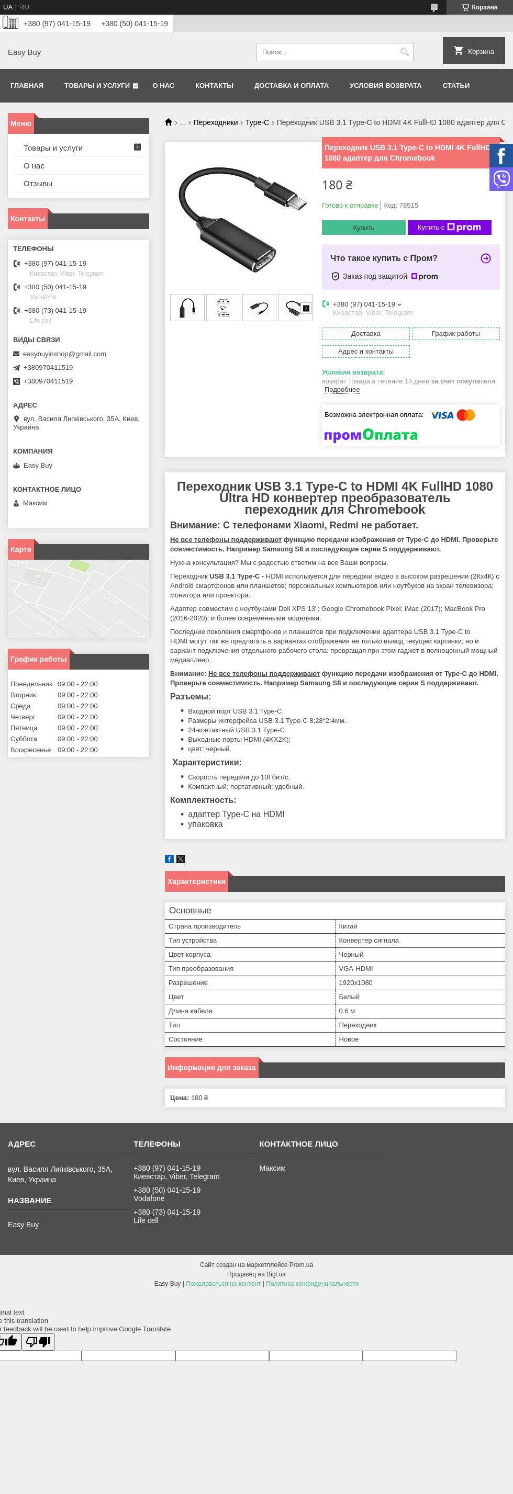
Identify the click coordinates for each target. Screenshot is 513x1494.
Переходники (216, 122)
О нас (164, 85)
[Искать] (404, 52)
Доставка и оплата (291, 85)
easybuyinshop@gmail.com (64, 354)
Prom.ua (301, 1265)
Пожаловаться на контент (223, 1283)
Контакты (214, 85)
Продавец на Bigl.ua (256, 1274)
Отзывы (38, 183)
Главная (26, 85)
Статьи (456, 85)
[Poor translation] (38, 1342)
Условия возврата (386, 85)
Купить (363, 228)
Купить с (449, 227)
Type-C (257, 122)
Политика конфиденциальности (312, 1283)
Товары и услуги (97, 85)
